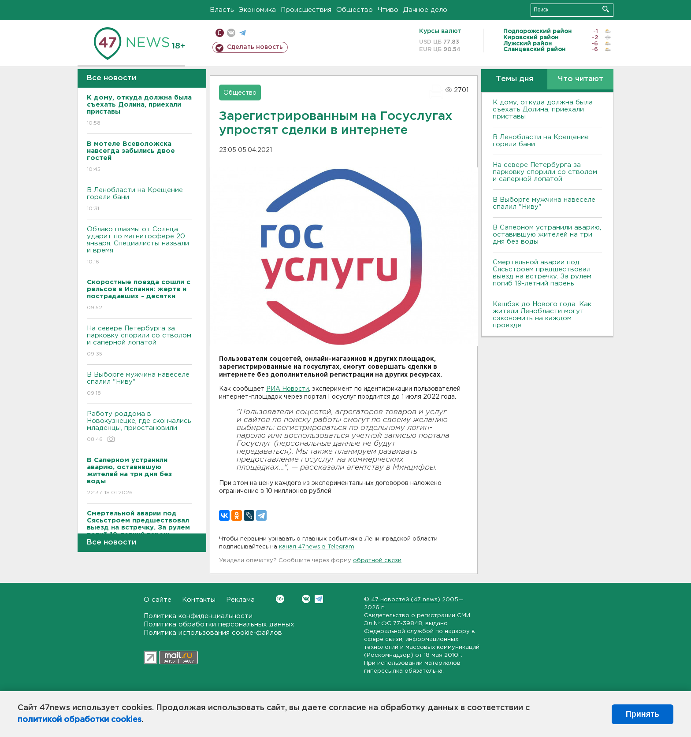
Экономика (257, 10)
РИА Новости (287, 389)
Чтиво (388, 10)
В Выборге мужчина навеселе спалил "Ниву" (139, 384)
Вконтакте (280, 599)
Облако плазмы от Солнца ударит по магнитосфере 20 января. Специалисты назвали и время (139, 246)
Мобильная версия (219, 33)
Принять (642, 714)
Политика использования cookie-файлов (213, 633)
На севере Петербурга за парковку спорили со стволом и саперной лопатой (139, 342)
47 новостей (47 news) (405, 599)
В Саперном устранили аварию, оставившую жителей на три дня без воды (547, 234)
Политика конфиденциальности (198, 616)
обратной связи (377, 560)
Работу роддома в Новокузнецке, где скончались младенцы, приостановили (139, 427)
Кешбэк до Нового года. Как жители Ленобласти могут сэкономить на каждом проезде (542, 314)
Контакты (198, 600)
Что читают (580, 79)
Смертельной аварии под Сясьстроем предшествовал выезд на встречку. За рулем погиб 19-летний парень (542, 272)
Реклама (240, 600)
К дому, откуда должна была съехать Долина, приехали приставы (543, 109)
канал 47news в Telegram (316, 546)
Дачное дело (425, 10)
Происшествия (306, 10)
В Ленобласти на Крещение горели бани (139, 199)
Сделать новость (255, 47)
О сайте (157, 600)
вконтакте (231, 33)
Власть (222, 10)
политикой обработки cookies (79, 719)
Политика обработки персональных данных (219, 624)
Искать (605, 9)
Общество (354, 10)
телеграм (242, 33)
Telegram (319, 599)
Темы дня (514, 79)
